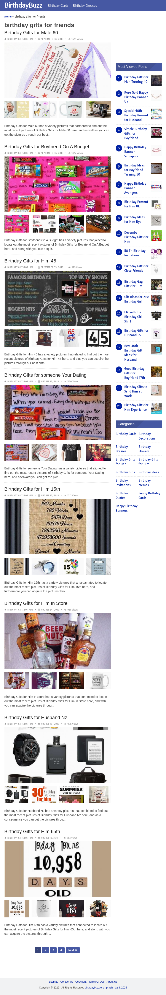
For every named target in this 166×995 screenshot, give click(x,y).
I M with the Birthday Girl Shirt (133, 316)
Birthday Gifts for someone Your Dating (45, 375)
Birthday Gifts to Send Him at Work (135, 391)
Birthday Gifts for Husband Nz (35, 717)
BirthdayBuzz (23, 5)
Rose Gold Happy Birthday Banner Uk (136, 96)
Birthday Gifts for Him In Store (35, 603)
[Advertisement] (141, 35)
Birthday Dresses (85, 5)
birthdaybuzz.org (94, 987)
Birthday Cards (58, 5)
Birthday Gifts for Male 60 (31, 32)
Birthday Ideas (149, 472)
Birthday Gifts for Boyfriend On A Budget (46, 146)
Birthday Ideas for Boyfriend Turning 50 (134, 169)
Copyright (80, 981)
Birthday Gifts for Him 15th (32, 489)
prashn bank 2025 (116, 987)
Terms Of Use (96, 981)
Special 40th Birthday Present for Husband (136, 115)
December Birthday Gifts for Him (136, 236)
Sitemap (53, 981)
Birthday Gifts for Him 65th (32, 831)
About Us (112, 981)
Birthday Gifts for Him (20, 38)
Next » (72, 949)
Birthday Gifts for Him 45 (30, 260)
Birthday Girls (125, 472)
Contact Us (66, 981)
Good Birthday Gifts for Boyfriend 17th (134, 372)
